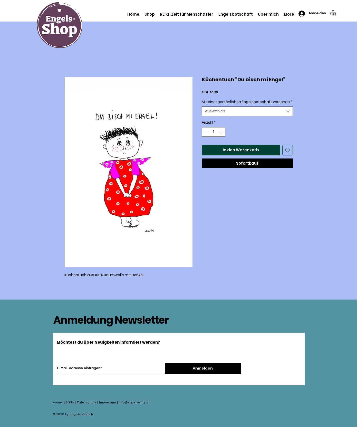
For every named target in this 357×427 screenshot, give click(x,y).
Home (57, 402)
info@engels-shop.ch (135, 402)
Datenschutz (87, 402)
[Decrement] (205, 131)
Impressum (107, 402)
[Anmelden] (203, 368)
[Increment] (221, 131)
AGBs (70, 402)
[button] (336, 13)
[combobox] (247, 111)
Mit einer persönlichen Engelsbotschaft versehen (247, 102)
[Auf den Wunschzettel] (287, 150)
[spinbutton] (213, 131)
